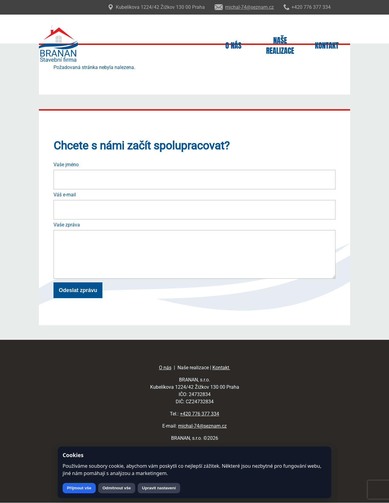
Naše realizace (280, 45)
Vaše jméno (66, 164)
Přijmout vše (79, 488)
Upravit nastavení (159, 488)
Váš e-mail (64, 195)
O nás (233, 45)
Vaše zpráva (66, 225)
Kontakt (327, 45)
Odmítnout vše (116, 488)
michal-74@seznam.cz (202, 426)
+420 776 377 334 (199, 414)
